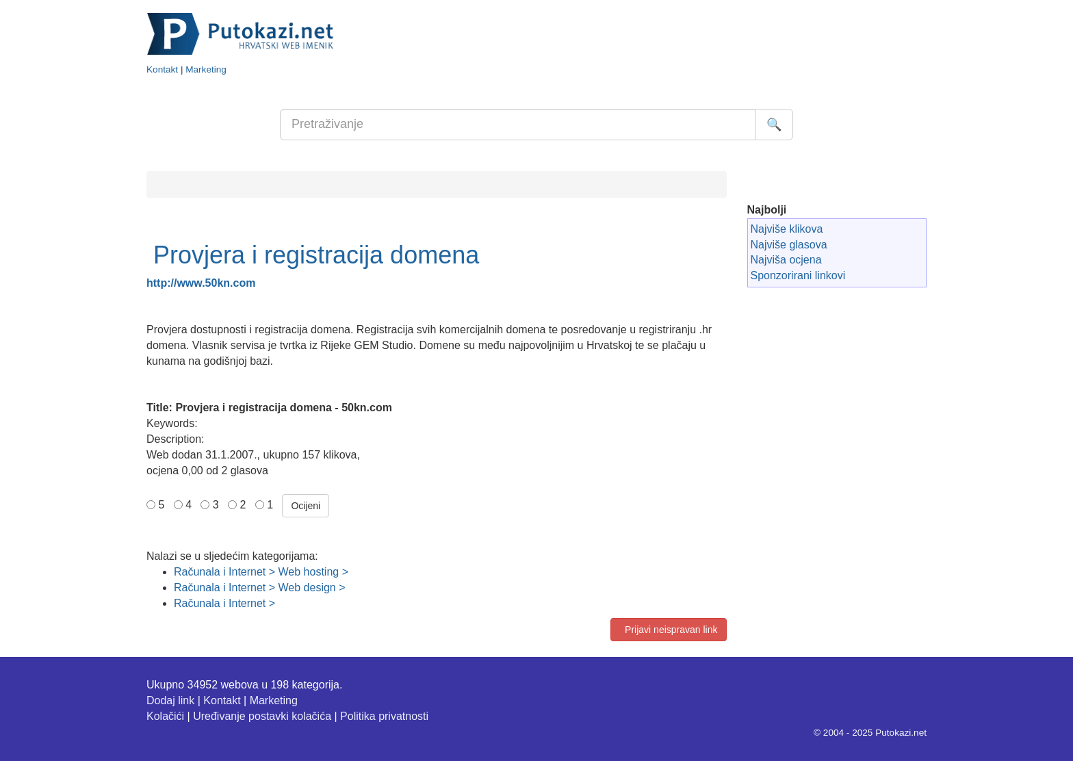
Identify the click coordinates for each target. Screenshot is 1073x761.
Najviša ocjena (786, 260)
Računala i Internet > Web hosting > (261, 572)
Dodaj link (170, 700)
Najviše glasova (789, 244)
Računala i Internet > (224, 603)
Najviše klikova (787, 229)
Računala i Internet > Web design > (260, 587)
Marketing (206, 69)
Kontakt (162, 69)
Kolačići (165, 716)
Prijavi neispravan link (668, 629)
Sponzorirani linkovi (798, 275)
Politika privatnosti (384, 716)
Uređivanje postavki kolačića (262, 716)
